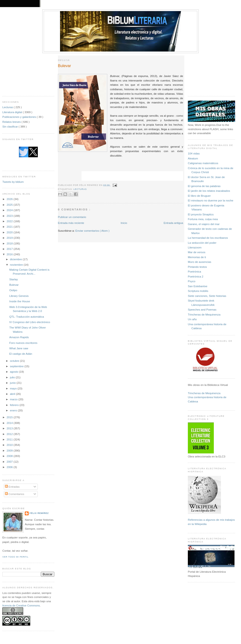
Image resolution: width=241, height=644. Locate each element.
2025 (10, 204)
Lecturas (8, 107)
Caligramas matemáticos (203, 163)
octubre (15, 360)
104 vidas (194, 153)
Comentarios (14, 493)
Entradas (12, 486)
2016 (10, 254)
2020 (10, 232)
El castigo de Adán (20, 353)
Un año (192, 319)
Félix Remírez (39, 513)
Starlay (13, 279)
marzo (14, 399)
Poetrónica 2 (195, 276)
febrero (14, 404)
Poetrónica (194, 271)
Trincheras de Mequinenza (204, 314)
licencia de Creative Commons (21, 605)
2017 (10, 248)
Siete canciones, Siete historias (207, 295)
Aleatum (193, 158)
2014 (10, 422)
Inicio (124, 222)
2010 (10, 444)
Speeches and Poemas (202, 309)
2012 (10, 433)
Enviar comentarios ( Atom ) (92, 230)
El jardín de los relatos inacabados (209, 190)
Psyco (191, 281)
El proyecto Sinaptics (201, 214)
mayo (13, 388)
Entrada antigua (173, 222)
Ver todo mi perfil (15, 557)
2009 (10, 450)
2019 (10, 237)
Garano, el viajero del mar (203, 224)
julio (13, 377)
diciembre (16, 259)
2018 (10, 243)
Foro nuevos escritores (23, 342)
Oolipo (13, 290)
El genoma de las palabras (204, 186)
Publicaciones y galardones (19, 116)
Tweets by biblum (13, 181)
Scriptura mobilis (198, 290)
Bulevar (14, 284)
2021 (10, 226)
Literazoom (195, 247)
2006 (10, 467)
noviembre (17, 264)
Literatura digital (12, 112)
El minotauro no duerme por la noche (210, 200)
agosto (14, 371)
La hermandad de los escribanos (208, 237)
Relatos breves (12, 121)
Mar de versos (196, 252)
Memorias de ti (197, 257)
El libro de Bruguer (199, 195)
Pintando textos (197, 266)
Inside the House (19, 301)
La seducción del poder (202, 242)
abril (13, 393)
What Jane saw (18, 348)
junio (13, 382)
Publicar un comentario (72, 216)
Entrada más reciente (71, 222)
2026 (10, 198)
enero (14, 410)
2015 (10, 417)
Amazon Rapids (19, 337)
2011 (10, 439)
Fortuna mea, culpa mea (203, 219)
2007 (10, 461)
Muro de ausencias (199, 261)
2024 (10, 210)
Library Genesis (19, 295)
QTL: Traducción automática (26, 316)
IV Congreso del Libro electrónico (29, 322)
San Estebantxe (197, 286)
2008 (10, 455)
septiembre (17, 366)
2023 (10, 215)
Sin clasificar (10, 126)
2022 (10, 221)
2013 (10, 428)
